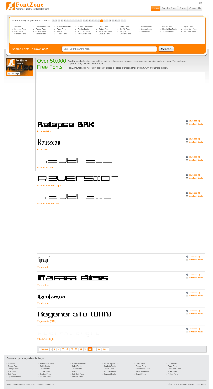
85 (99, 349)
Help (199, 3)
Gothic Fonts (104, 29)
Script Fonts (124, 31)
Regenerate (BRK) (46, 321)
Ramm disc (43, 285)
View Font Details (196, 124)
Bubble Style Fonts (85, 27)
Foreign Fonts (83, 29)
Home (9, 384)
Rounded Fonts (84, 31)
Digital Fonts (188, 27)
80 (76, 349)
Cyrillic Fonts (167, 27)
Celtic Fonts (103, 27)
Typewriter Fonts (84, 34)
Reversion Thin (45, 167)
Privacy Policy (29, 384)
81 (81, 349)
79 (72, 349)
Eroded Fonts (41, 29)
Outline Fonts (41, 31)
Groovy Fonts (146, 29)
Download (194, 121)
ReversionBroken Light (49, 185)
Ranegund (42, 267)
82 (85, 349)
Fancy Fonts (61, 29)
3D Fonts (18, 27)
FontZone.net (201, 384)
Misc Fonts (18, 31)
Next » (105, 349)
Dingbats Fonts (20, 29)
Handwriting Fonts (169, 29)
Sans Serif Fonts (105, 31)
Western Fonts (126, 34)
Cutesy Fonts (146, 27)
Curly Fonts (124, 27)
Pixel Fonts (61, 31)
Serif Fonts (145, 31)
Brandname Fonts (64, 27)
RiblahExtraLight (45, 339)
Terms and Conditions (45, 384)
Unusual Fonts (104, 34)
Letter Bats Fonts (190, 29)
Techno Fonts (62, 34)
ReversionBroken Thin (48, 203)
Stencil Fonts (41, 34)
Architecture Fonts (43, 27)
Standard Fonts (20, 34)
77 (63, 349)
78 (67, 349)
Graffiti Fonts (125, 29)
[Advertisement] (20, 123)
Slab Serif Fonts (189, 31)
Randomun (42, 303)
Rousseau (42, 149)
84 (94, 349)
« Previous (44, 349)
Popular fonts (18, 384)
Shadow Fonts (168, 31)
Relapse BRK (44, 131)
